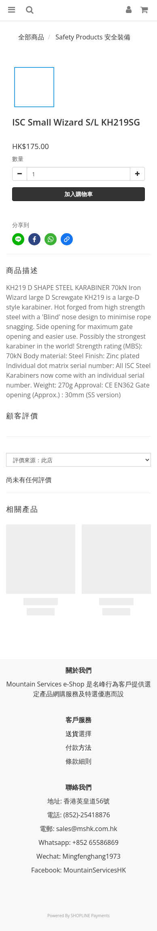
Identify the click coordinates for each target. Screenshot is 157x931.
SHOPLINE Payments (90, 915)
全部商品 (31, 36)
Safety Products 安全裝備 (92, 36)
